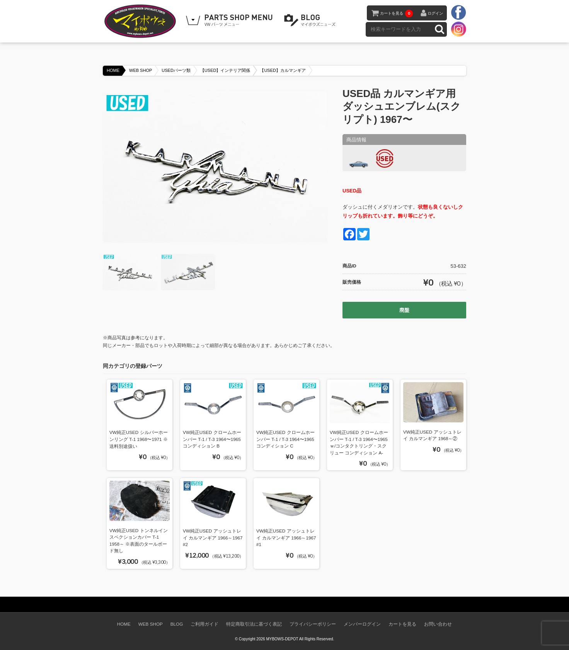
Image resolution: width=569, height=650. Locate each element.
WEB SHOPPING (230, 20)
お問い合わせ (438, 623)
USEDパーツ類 (176, 70)
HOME (113, 70)
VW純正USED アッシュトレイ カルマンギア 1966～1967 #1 (286, 537)
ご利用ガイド (204, 623)
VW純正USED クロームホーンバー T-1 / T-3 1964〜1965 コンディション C (285, 439)
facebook (458, 12)
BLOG (311, 20)
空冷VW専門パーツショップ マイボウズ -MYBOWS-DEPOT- (141, 21)
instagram (458, 29)
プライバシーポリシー (313, 623)
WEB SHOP (140, 70)
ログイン (435, 13)
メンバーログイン (362, 623)
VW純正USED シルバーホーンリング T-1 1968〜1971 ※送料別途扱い (138, 439)
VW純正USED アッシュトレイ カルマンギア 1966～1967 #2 (213, 537)
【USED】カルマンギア (283, 70)
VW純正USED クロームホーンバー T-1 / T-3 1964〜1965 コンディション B (212, 439)
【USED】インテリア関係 (225, 70)
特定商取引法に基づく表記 (254, 623)
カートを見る (396, 13)
